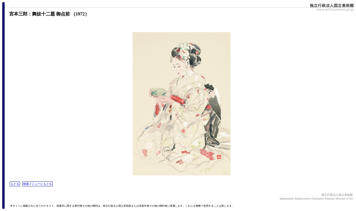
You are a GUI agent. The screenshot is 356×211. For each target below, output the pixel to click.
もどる (15, 183)
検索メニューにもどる (37, 183)
